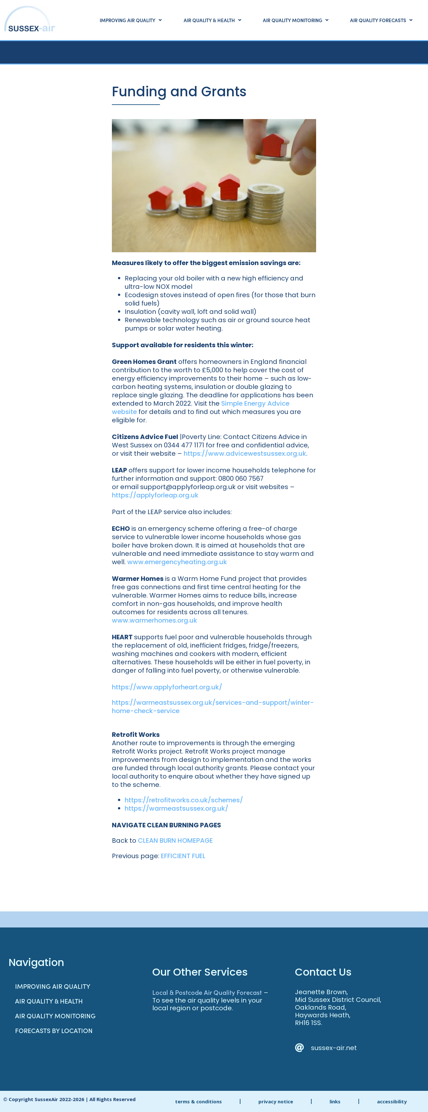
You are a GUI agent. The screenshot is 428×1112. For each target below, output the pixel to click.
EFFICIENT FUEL (183, 855)
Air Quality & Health (212, 20)
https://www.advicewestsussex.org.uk (245, 453)
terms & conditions (198, 1101)
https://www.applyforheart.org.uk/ (167, 687)
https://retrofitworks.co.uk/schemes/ (184, 800)
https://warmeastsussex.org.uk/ (176, 808)
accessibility (392, 1101)
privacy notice (275, 1101)
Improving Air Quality (131, 20)
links (335, 1101)
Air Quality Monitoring (295, 20)
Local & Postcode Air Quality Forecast (207, 991)
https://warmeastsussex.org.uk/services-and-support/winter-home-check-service (213, 706)
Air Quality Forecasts (381, 20)
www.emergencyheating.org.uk (177, 561)
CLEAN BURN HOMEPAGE (175, 840)
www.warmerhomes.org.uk (154, 620)
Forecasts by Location (54, 1030)
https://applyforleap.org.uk (155, 495)
